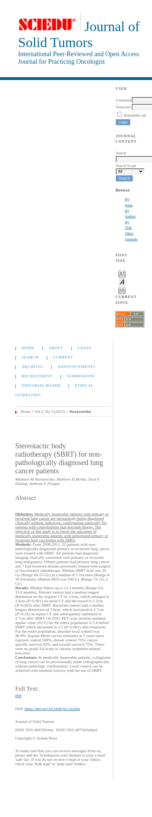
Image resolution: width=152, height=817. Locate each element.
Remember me (135, 115)
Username (123, 100)
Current (63, 358)
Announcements (76, 367)
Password (123, 107)
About (56, 348)
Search (30, 358)
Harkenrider (80, 411)
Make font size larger (122, 290)
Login (84, 348)
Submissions (81, 376)
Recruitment (37, 376)
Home (28, 348)
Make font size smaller (122, 273)
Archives (32, 367)
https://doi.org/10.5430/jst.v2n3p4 (52, 709)
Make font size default (122, 281)
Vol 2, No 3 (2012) (50, 411)
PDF (18, 696)
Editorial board (41, 386)
